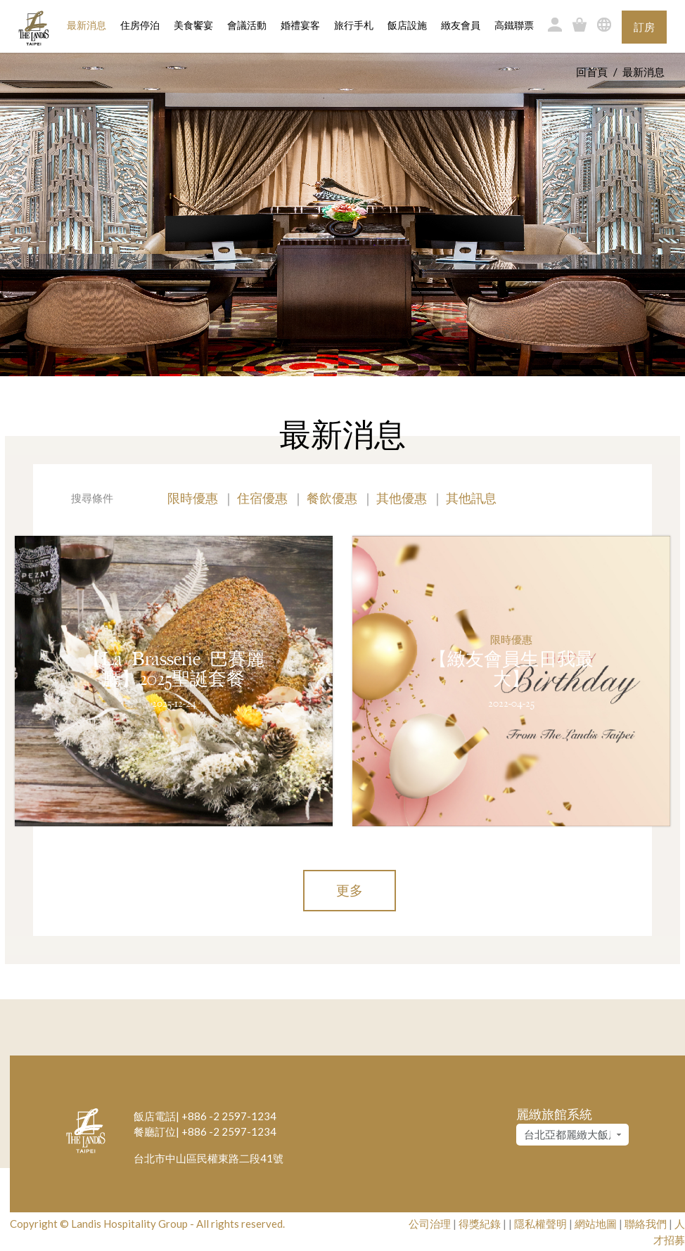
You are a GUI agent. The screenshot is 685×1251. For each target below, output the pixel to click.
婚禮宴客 (300, 26)
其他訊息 (471, 498)
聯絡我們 (646, 1223)
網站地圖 (596, 1223)
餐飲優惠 (332, 498)
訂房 (644, 26)
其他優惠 (401, 498)
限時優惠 (192, 498)
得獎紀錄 (480, 1223)
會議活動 (247, 26)
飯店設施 (407, 26)
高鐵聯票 (514, 26)
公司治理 (430, 1223)
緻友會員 (460, 26)
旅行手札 (353, 26)
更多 (349, 890)
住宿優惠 (262, 498)
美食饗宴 (193, 26)
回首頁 (592, 71)
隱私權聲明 (540, 1223)
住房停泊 (140, 25)
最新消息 (86, 26)
